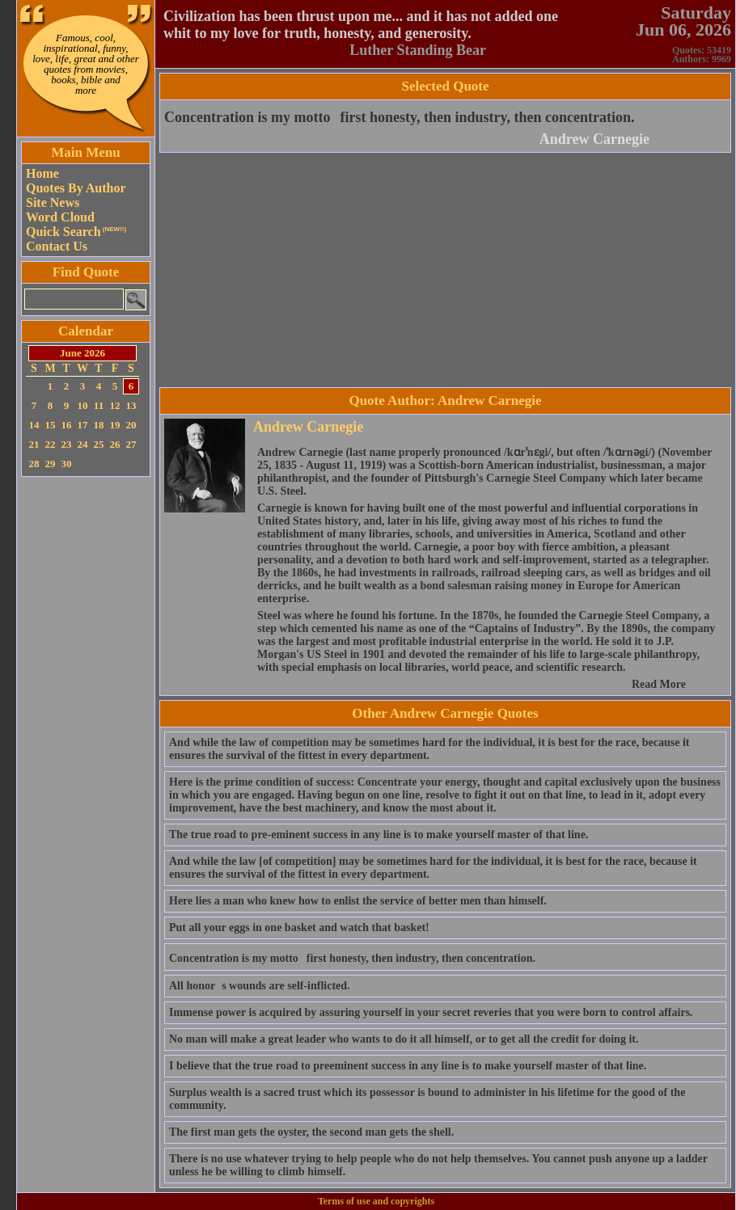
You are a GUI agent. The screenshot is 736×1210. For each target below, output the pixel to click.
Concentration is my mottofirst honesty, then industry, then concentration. (399, 117)
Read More (659, 684)
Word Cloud (60, 217)
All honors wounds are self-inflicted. (259, 986)
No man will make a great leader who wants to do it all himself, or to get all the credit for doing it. (403, 1039)
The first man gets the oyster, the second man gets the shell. (311, 1132)
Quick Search (76, 231)
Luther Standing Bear (417, 50)
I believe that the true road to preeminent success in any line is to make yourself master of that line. (407, 1066)
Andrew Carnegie (594, 139)
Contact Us (56, 246)
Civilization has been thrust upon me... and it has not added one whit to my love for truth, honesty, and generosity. (360, 24)
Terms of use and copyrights (376, 1201)
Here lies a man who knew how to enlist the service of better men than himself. (358, 901)
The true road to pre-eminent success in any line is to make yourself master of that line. (378, 834)
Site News (52, 202)
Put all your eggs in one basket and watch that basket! (299, 927)
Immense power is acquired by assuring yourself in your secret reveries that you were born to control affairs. (431, 1012)
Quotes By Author (76, 188)
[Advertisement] (85, 723)
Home (42, 173)
